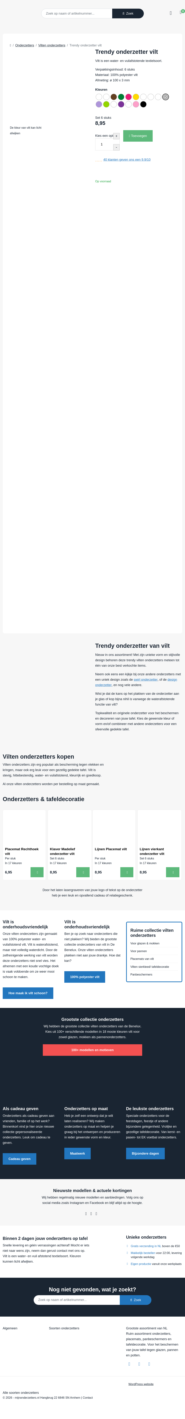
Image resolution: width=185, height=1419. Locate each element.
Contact (88, 1398)
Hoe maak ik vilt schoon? (28, 994)
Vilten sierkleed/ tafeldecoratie (152, 968)
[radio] (99, 97)
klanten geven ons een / (126, 162)
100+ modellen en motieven (92, 1051)
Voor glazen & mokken (146, 943)
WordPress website (141, 1385)
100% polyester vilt (84, 978)
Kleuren (101, 89)
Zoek (127, 13)
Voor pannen (139, 951)
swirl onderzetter (146, 679)
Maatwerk (77, 1155)
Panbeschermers (142, 976)
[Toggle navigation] (170, 13)
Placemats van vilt (143, 959)
